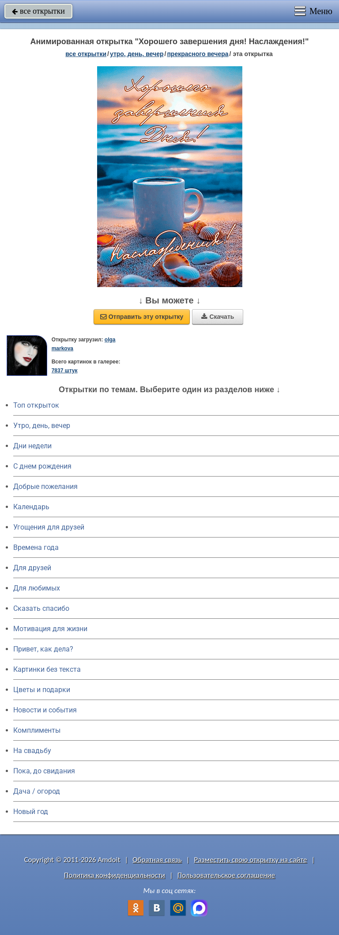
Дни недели (32, 446)
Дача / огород (36, 791)
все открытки (38, 11)
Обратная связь (157, 859)
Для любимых (36, 588)
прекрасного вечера (197, 53)
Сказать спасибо (41, 608)
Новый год (30, 811)
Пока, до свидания (44, 771)
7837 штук (65, 370)
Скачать (217, 316)
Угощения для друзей (48, 527)
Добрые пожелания (45, 486)
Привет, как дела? (43, 649)
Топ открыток (36, 405)
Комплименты (36, 730)
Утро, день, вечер (41, 425)
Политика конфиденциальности (114, 875)
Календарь (31, 507)
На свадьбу (32, 750)
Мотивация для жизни (50, 629)
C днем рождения (42, 466)
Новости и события (45, 710)
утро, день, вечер (137, 53)
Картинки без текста (47, 669)
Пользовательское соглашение (226, 875)
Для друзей (32, 568)
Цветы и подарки (41, 689)
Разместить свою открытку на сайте (250, 859)
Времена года (36, 547)
